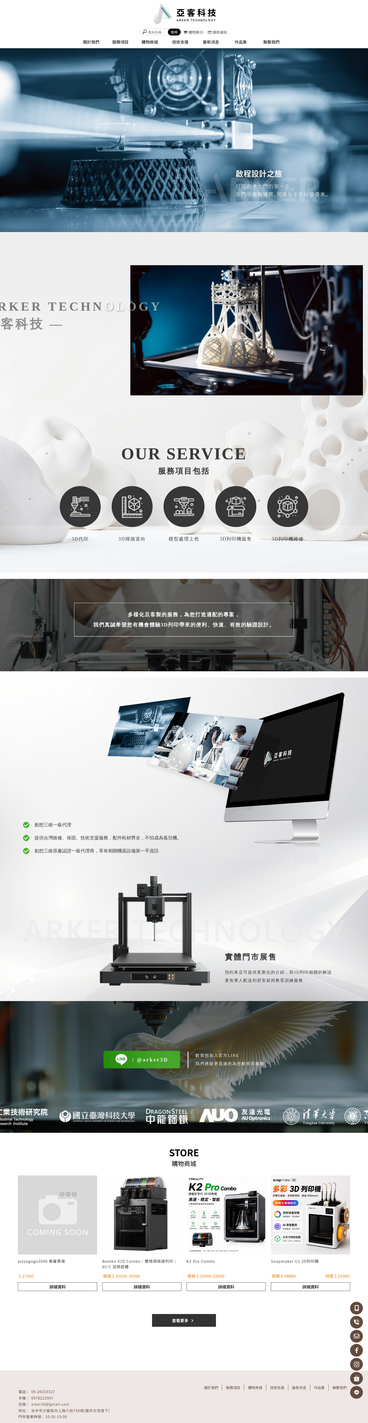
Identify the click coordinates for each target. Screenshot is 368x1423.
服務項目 (233, 1387)
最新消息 (299, 1387)
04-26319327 (43, 1391)
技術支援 (277, 1387)
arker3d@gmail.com (50, 1404)
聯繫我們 (339, 1387)
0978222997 (42, 1398)
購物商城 (255, 1387)
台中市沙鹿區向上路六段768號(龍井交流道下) (70, 1410)
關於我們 (211, 1387)
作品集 (319, 1387)
